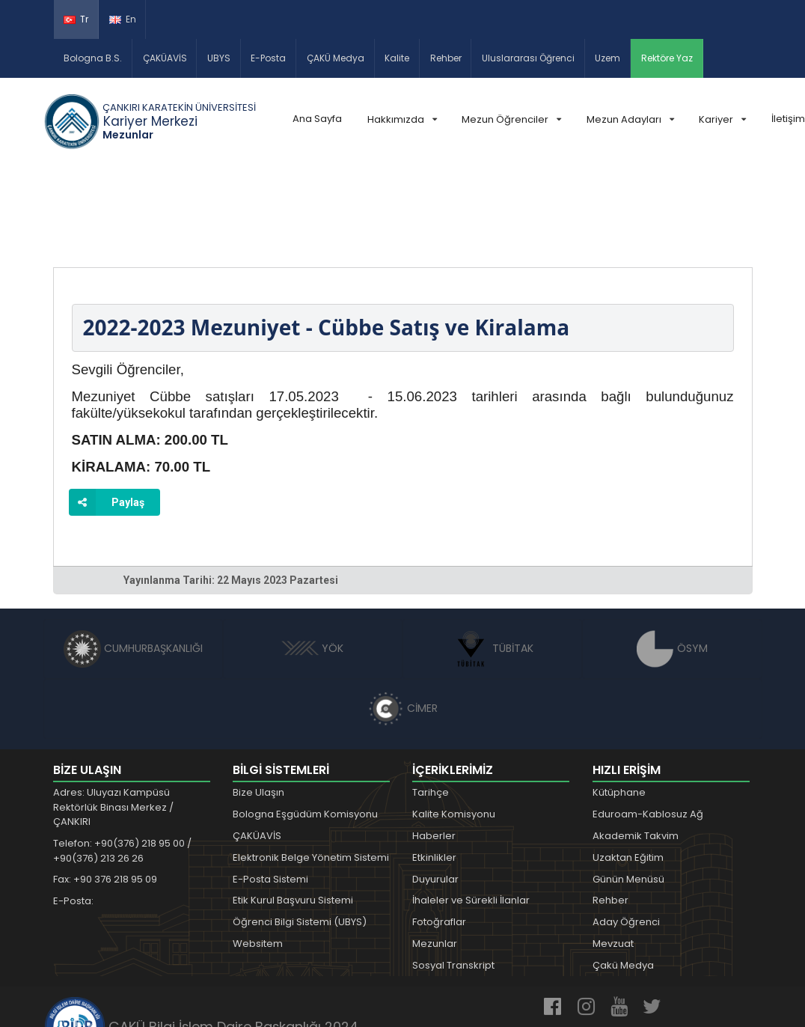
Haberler (434, 748)
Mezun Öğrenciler (511, 119)
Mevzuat (613, 856)
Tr (76, 19)
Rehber (446, 58)
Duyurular (435, 791)
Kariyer (722, 119)
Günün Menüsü (628, 791)
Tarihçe (430, 705)
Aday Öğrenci (626, 834)
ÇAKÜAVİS (165, 58)
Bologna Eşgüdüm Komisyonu (305, 727)
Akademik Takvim (636, 748)
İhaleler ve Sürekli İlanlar (471, 813)
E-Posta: (73, 814)
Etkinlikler (434, 770)
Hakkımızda (402, 119)
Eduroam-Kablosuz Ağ (648, 727)
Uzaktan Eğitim (628, 770)
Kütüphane (619, 705)
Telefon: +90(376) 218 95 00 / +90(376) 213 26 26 (122, 763)
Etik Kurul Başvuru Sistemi (293, 813)
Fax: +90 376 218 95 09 (105, 792)
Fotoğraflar (439, 834)
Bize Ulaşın (258, 705)
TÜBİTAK (492, 561)
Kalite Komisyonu (453, 727)
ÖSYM (672, 561)
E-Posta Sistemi (270, 791)
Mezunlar (434, 856)
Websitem (258, 856)
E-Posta (268, 58)
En (122, 19)
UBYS (218, 58)
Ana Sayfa (317, 119)
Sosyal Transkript (453, 878)
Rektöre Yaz (667, 58)
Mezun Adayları (630, 119)
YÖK (312, 561)
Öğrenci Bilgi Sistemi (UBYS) (300, 834)
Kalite (397, 58)
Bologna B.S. (93, 58)
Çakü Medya (623, 878)
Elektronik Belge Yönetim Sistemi (311, 770)
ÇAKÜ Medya (335, 58)
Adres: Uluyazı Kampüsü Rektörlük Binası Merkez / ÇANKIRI (113, 720)
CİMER (402, 621)
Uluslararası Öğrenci (528, 58)
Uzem (607, 58)
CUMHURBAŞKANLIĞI (133, 561)
